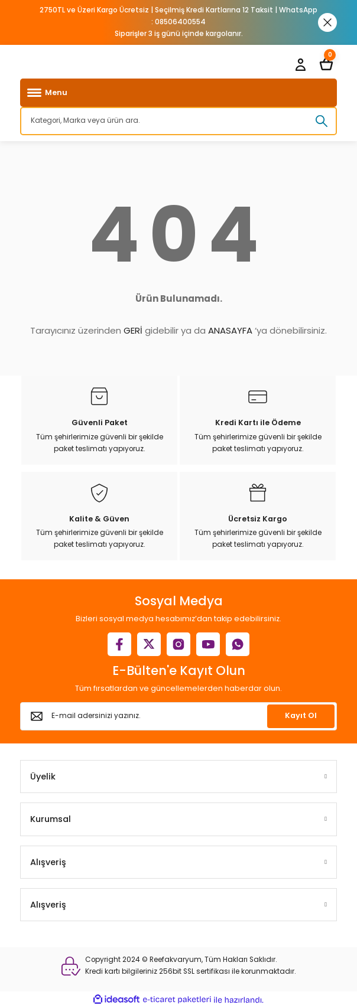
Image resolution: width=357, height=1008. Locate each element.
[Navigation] (178, 93)
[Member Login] (300, 64)
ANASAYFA (230, 330)
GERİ (133, 330)
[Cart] (326, 64)
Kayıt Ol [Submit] (301, 715)
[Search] (178, 121)
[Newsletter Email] (178, 716)
